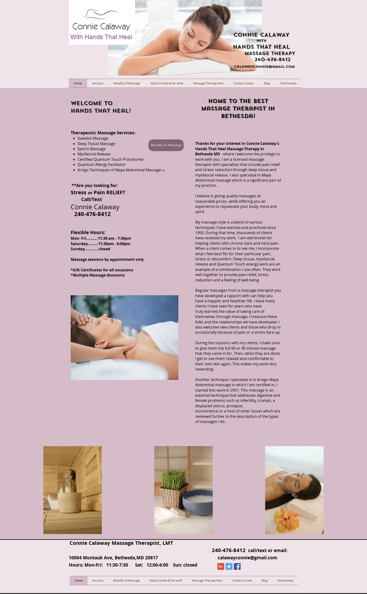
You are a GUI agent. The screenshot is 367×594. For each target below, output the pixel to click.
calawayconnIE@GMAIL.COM (264, 66)
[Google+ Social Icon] (220, 566)
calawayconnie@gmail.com (247, 558)
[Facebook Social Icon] (237, 566)
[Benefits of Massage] (166, 145)
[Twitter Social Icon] (229, 566)
